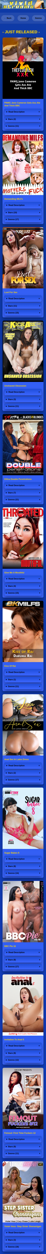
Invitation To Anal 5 (14, 1039)
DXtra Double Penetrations (18, 479)
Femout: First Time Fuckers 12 (20, 1133)
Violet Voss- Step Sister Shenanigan (22, 1226)
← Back (7, 18)
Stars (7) (12, 493)
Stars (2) (12, 119)
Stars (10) (12, 212)
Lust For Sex (10, 292)
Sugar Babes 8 (11, 853)
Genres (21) (13, 500)
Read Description (16, 112)
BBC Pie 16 (10, 946)
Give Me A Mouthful (14, 572)
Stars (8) (12, 866)
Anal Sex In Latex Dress (16, 759)
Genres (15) (13, 313)
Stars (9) (12, 1147)
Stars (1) (12, 680)
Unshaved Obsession (15, 386)
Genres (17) (13, 219)
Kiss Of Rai (10, 666)
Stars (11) (12, 306)
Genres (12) (13, 1060)
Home (23, 18)
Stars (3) (12, 399)
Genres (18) (13, 1247)
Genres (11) (13, 126)
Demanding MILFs (13, 199)
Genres (38, 18)
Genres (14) (13, 873)
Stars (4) (12, 586)
